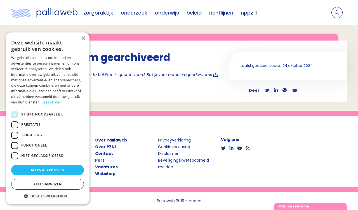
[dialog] (48, 118)
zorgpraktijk (98, 12)
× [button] (83, 38)
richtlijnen (221, 12)
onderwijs (167, 12)
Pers (100, 160)
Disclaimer (168, 153)
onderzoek (134, 12)
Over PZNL (106, 147)
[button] (47, 196)
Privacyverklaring (174, 140)
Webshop (105, 173)
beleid (194, 12)
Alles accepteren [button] (48, 169)
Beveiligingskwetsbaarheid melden (183, 163)
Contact (104, 153)
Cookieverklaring (174, 147)
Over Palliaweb (111, 140)
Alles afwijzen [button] (47, 184)
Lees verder (51, 102)
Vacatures (106, 167)
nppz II (249, 12)
